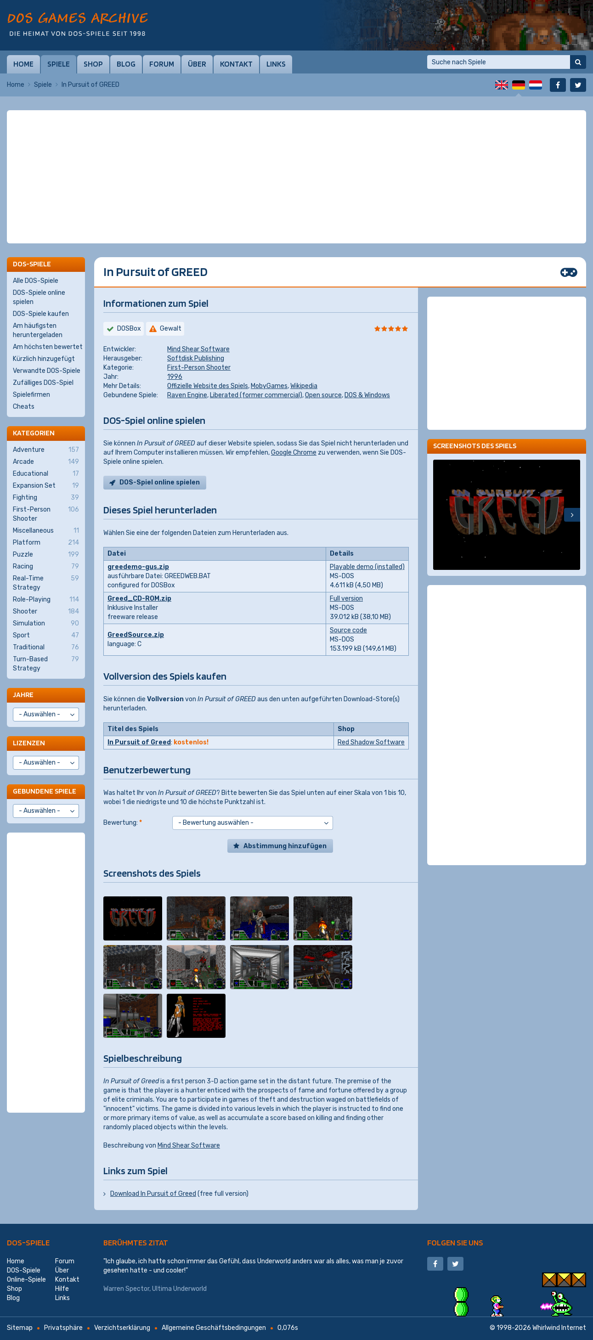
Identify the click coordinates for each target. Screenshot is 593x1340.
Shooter (46, 611)
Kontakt (236, 63)
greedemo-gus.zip (138, 567)
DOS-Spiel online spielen (159, 482)
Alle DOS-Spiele (35, 281)
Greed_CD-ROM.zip (139, 598)
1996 (174, 377)
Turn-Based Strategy (46, 663)
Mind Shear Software (198, 349)
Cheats (23, 407)
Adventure (46, 450)
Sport (46, 635)
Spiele (58, 63)
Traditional (46, 647)
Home (23, 63)
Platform (46, 542)
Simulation (46, 623)
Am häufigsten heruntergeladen (37, 330)
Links (276, 63)
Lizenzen (29, 742)
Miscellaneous (46, 530)
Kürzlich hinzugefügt (44, 359)
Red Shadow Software (371, 742)
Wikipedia (303, 386)
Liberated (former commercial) (256, 395)
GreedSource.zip (135, 635)
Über (197, 63)
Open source (323, 395)
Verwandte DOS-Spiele (46, 371)
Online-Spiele (26, 1280)
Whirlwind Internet (559, 1328)
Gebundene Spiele (44, 791)
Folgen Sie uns (455, 1242)
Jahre (23, 694)
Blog (126, 63)
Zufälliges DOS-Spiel (43, 383)
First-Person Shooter (199, 368)
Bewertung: (122, 823)
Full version (346, 598)
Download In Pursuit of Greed (153, 1194)
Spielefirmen (31, 395)
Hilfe (62, 1289)
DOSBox (129, 328)
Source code (348, 630)
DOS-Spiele (28, 1242)
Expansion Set (46, 485)
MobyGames (269, 386)
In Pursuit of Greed (139, 742)
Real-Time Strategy (46, 582)
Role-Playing (46, 599)
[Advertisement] (297, 133)
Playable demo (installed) (367, 567)
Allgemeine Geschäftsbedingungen (214, 1328)
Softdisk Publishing (195, 358)
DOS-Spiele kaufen (41, 314)
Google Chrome (293, 452)
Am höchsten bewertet (48, 347)
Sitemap (20, 1328)
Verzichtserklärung (122, 1328)
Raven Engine (187, 395)
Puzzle (46, 554)
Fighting (46, 497)
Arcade (46, 462)
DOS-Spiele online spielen (39, 297)
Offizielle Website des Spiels (207, 386)
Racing (46, 566)
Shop (93, 63)
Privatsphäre (63, 1328)
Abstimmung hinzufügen (285, 846)
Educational (46, 474)
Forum (161, 63)
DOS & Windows (367, 395)
